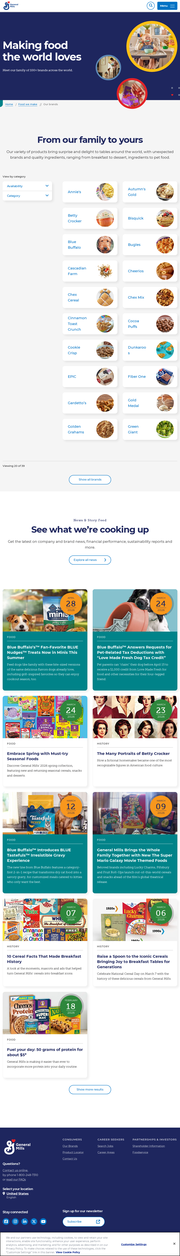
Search (151, 7)
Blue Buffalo (90, 246)
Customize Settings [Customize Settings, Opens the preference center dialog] (133, 1244)
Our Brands (70, 1147)
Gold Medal (150, 404)
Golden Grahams (90, 431)
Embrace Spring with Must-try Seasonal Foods (45, 743)
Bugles (150, 246)
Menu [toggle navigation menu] (167, 6)
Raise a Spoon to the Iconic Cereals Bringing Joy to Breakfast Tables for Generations (135, 944)
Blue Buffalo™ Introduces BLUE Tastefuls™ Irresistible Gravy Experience (45, 844)
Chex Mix (150, 299)
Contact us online (15, 1172)
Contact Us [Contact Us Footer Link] (70, 1160)
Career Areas (106, 1154)
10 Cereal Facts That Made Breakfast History (45, 944)
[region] (90, 1244)
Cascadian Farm (90, 272)
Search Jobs (105, 1147)
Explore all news (85, 561)
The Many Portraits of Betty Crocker (135, 743)
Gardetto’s (90, 404)
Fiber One (150, 378)
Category (13, 197)
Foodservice (140, 1154)
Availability (14, 188)
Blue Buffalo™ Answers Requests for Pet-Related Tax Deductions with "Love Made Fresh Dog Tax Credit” (135, 641)
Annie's (90, 193)
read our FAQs (16, 1181)
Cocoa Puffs (150, 325)
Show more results (90, 1091)
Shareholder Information (149, 1147)
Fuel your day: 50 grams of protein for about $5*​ (45, 1037)
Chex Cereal (90, 299)
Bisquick (150, 220)
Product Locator (73, 1154)
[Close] (174, 1244)
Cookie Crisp (90, 352)
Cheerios (150, 272)
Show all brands (90, 481)
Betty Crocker (90, 220)
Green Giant (150, 431)
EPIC (90, 378)
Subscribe (74, 1223)
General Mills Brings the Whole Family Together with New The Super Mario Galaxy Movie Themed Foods (135, 844)
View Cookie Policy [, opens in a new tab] (68, 1252)
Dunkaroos (150, 352)
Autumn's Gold (150, 193)
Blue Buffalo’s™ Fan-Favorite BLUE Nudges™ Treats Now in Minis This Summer (45, 641)
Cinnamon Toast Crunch (90, 325)
